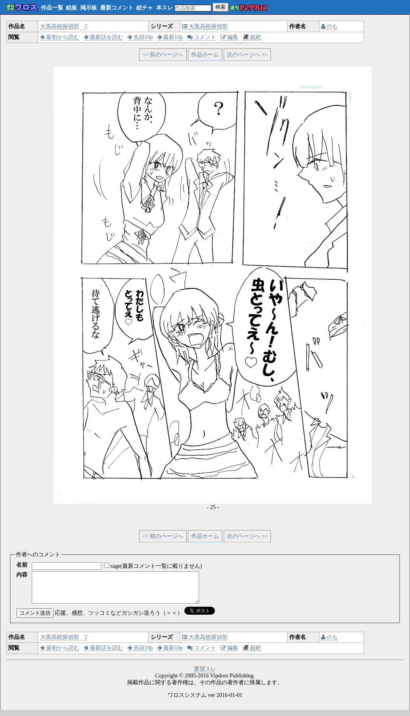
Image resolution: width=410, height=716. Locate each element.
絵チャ (144, 8)
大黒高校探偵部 (205, 26)
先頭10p (140, 37)
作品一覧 (52, 8)
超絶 (252, 37)
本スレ (164, 8)
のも (329, 26)
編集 (229, 37)
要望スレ (205, 675)
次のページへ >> (247, 55)
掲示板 (88, 8)
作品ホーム (205, 55)
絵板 (71, 8)
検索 (220, 7)
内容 (21, 575)
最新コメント (116, 8)
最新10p (170, 37)
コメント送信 (34, 619)
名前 (21, 565)
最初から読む (60, 37)
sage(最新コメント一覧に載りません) (156, 566)
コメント (202, 37)
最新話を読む (104, 37)
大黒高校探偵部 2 (63, 26)
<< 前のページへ (162, 55)
